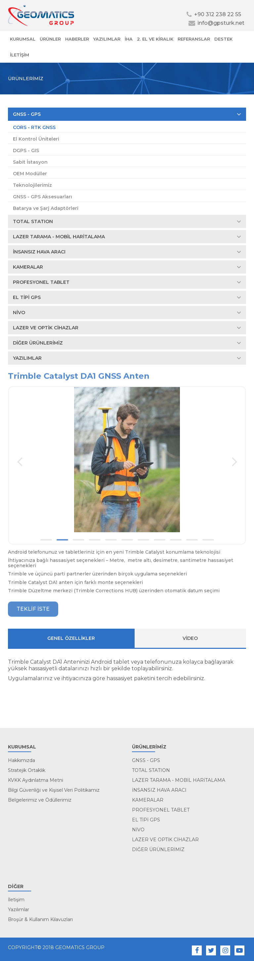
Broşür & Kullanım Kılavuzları (40, 919)
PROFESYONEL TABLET (127, 282)
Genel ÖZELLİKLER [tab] (71, 638)
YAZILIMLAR (106, 39)
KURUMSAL (22, 39)
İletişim (16, 900)
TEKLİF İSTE (33, 611)
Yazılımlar (18, 909)
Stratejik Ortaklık (26, 770)
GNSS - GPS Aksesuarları (42, 197)
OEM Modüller (30, 174)
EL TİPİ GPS (127, 297)
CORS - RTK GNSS (34, 127)
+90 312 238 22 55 (214, 14)
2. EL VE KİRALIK (155, 39)
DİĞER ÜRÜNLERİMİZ (127, 343)
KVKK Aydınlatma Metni (35, 780)
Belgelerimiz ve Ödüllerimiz (39, 800)
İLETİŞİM (19, 54)
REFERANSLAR (194, 39)
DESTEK (223, 39)
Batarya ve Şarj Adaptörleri (45, 208)
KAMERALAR (127, 267)
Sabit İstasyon (30, 162)
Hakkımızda (21, 760)
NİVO (127, 312)
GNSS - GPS (127, 114)
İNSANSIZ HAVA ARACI (127, 252)
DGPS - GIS (26, 150)
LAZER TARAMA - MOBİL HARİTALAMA (127, 236)
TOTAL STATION (127, 221)
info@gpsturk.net (216, 23)
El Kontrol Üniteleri (36, 139)
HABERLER (77, 39)
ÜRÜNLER (50, 39)
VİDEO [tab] (190, 638)
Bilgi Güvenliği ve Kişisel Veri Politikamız (54, 790)
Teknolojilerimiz (32, 185)
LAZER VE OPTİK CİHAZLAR (127, 327)
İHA (129, 39)
